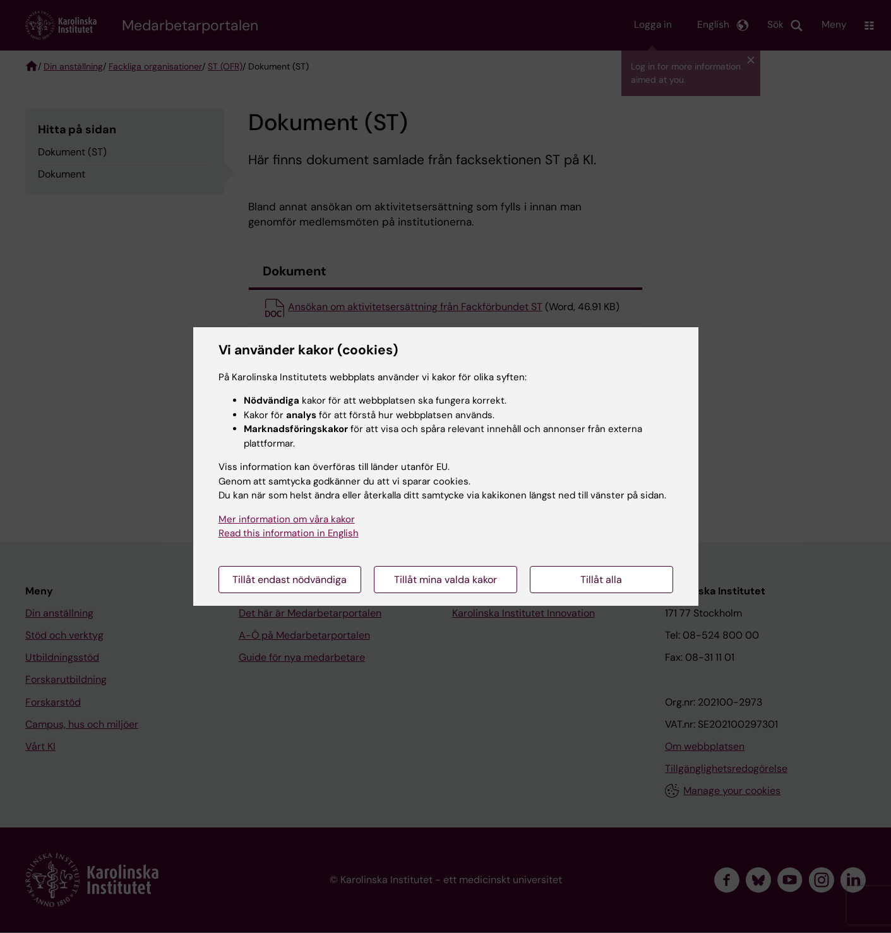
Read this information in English (288, 533)
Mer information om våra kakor (286, 519)
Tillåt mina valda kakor (445, 579)
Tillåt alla (601, 579)
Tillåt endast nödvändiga (289, 579)
